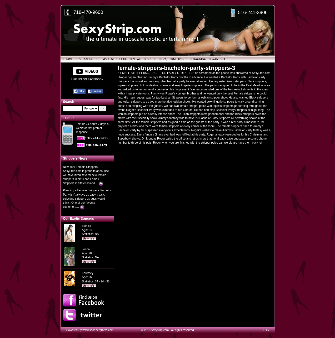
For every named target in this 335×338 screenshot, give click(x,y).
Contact (218, 59)
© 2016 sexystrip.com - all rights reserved (167, 330)
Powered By (74, 330)
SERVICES (180, 59)
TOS (266, 330)
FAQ (165, 59)
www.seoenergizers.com (98, 330)
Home (69, 59)
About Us (86, 59)
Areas (151, 59)
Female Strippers (113, 59)
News (137, 59)
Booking (199, 59)
